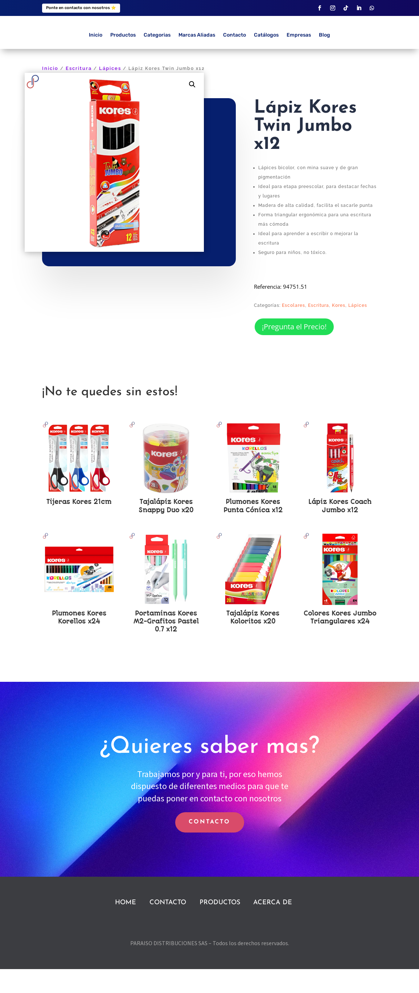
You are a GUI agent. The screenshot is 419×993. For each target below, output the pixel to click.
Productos (123, 59)
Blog (324, 59)
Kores (338, 329)
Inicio (95, 59)
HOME (125, 926)
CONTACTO (209, 846)
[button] (192, 108)
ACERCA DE (272, 926)
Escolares (293, 329)
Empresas (299, 59)
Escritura (79, 92)
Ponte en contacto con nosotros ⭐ (81, 7)
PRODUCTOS (220, 926)
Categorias (157, 59)
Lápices (110, 92)
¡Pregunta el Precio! (294, 350)
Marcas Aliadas (196, 59)
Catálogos (266, 59)
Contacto (234, 59)
